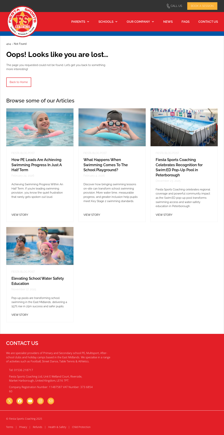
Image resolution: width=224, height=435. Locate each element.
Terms (9, 427)
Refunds (37, 427)
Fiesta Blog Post (23, 153)
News (168, 21)
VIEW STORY (19, 215)
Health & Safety (57, 427)
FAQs (185, 21)
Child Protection (81, 427)
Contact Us (208, 21)
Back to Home (19, 82)
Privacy (23, 427)
